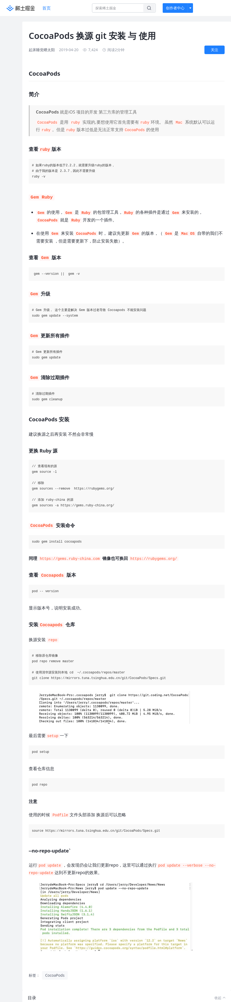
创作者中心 (175, 7)
